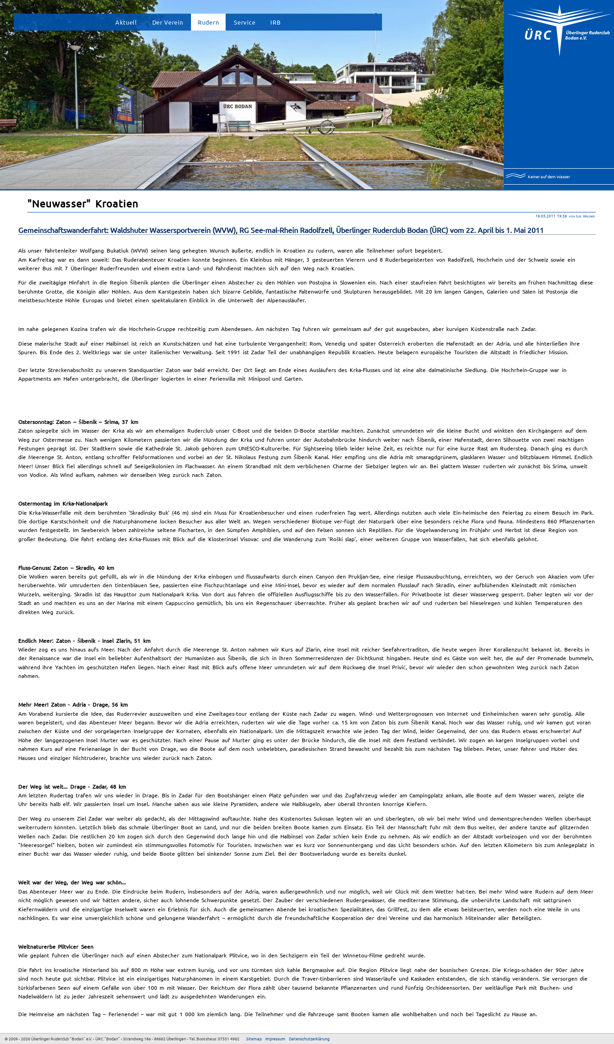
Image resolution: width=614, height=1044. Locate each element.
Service (244, 22)
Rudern (208, 22)
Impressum (275, 1038)
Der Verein (167, 22)
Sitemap (254, 1038)
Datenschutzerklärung (309, 1038)
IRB (275, 22)
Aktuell (126, 22)
